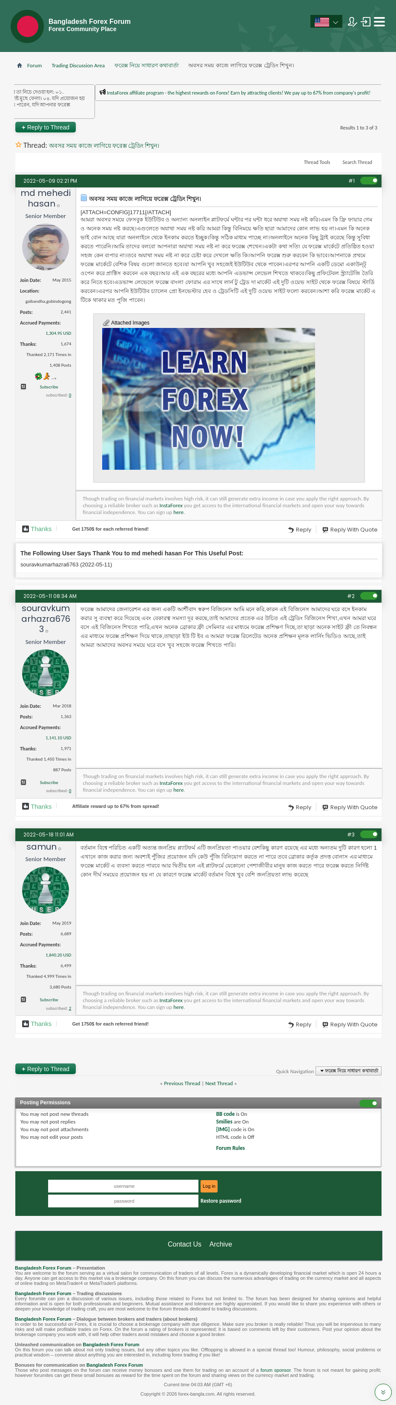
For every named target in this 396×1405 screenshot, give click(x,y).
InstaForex (171, 505)
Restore (221, 1201)
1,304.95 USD (58, 333)
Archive (220, 1244)
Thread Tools (317, 162)
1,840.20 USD (58, 955)
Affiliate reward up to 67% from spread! (115, 806)
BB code (225, 1114)
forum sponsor (276, 1370)
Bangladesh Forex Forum (43, 1267)
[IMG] (223, 1129)
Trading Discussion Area (78, 65)
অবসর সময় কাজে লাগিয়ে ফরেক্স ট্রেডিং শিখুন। (104, 145)
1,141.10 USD (58, 738)
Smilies (224, 1121)
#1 (351, 180)
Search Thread (357, 162)
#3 (351, 834)
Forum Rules (230, 1148)
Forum (34, 65)
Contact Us (184, 1244)
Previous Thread (182, 1083)
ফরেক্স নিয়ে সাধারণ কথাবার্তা (147, 65)
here (178, 512)
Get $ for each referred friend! (110, 529)
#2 (351, 596)
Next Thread (219, 1083)
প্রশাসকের (121, 111)
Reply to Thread (45, 127)
